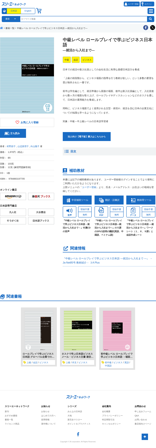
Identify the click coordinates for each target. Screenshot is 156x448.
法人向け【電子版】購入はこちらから (87, 136)
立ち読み (15, 133)
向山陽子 (34, 146)
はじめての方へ (48, 415)
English (28, 11)
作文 (74, 362)
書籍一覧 (9, 419)
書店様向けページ (143, 424)
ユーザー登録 (89, 187)
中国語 (108, 365)
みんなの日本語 (75, 411)
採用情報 (45, 419)
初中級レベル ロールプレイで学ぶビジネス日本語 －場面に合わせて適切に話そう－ (117, 356)
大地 (70, 415)
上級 (29, 362)
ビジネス (87, 60)
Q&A (137, 415)
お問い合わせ (141, 419)
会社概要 (106, 411)
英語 (126, 362)
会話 (75, 60)
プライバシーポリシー (112, 415)
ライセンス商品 (12, 424)
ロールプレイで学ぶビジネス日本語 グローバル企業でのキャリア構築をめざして (38, 356)
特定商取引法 (108, 419)
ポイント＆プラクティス (79, 424)
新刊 (7, 411)
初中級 (108, 362)
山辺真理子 (23, 146)
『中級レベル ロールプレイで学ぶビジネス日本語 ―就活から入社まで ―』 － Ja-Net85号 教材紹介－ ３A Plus (107, 260)
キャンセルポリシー (111, 424)
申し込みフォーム (143, 411)
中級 (67, 60)
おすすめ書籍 (11, 415)
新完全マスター (75, 419)
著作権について (48, 424)
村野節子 (11, 146)
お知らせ (45, 411)
